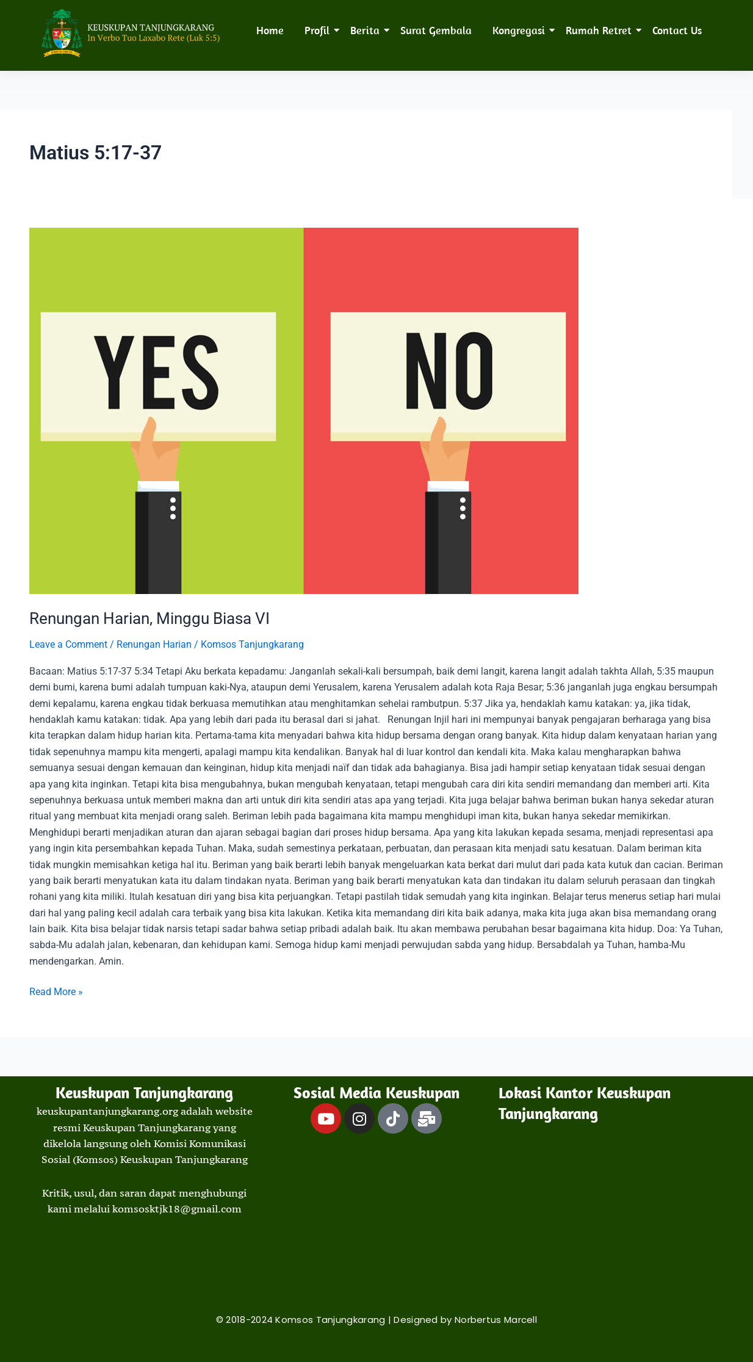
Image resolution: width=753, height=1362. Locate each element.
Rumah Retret (601, 30)
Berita (367, 30)
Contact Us (677, 30)
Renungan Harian (154, 644)
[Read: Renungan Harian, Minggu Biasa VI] (376, 411)
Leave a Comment (68, 644)
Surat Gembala (436, 30)
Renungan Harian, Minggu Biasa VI (149, 618)
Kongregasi (520, 30)
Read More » (56, 991)
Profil (319, 30)
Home (270, 30)
